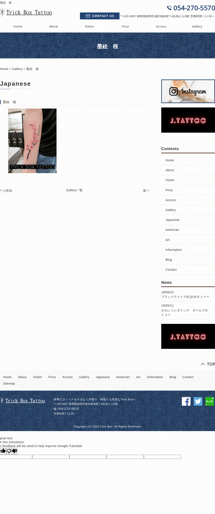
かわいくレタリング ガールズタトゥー (184, 313)
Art (168, 240)
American (172, 229)
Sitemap (9, 383)
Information (174, 250)
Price (125, 26)
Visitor (89, 26)
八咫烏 (7, 190)
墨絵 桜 (32, 69)
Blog (169, 259)
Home (4, 69)
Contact (171, 269)
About (53, 26)
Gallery (17, 69)
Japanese (173, 220)
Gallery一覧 (74, 190)
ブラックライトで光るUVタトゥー (185, 296)
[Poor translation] (11, 451)
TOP (211, 364)
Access (161, 26)
